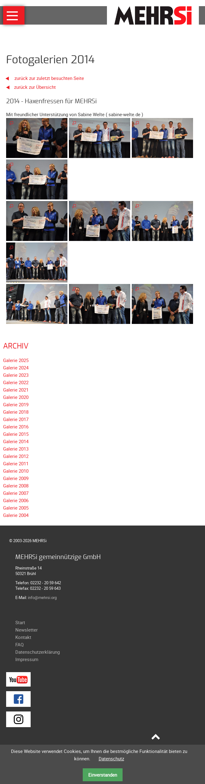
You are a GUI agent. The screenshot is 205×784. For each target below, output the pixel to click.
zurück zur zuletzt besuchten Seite (43, 78)
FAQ (19, 644)
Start (20, 622)
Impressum (26, 659)
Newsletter (26, 630)
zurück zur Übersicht (35, 87)
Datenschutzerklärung (37, 652)
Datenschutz (111, 758)
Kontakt (23, 637)
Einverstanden (102, 775)
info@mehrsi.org (42, 597)
